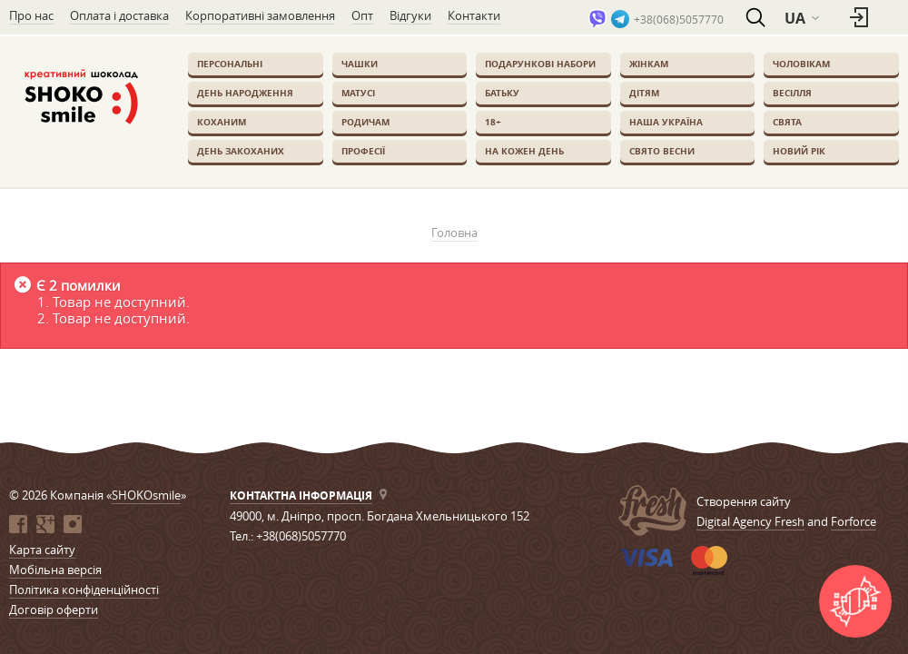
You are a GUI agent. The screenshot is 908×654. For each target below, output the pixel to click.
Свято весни (662, 150)
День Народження (245, 92)
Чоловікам (801, 63)
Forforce (853, 521)
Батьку (502, 92)
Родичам (365, 121)
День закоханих (240, 150)
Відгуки (410, 15)
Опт (362, 15)
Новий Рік (799, 150)
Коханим (221, 121)
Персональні (229, 63)
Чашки (359, 63)
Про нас (31, 15)
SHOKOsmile (146, 495)
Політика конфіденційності (84, 589)
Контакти (474, 15)
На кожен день (524, 150)
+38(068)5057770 (679, 19)
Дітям (644, 92)
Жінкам (648, 63)
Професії (363, 150)
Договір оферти (53, 609)
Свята (787, 121)
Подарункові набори (540, 63)
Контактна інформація (301, 495)
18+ (493, 121)
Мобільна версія (55, 569)
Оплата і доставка (119, 15)
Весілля (792, 92)
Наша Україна (666, 121)
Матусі (358, 92)
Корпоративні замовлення (260, 15)
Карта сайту (42, 549)
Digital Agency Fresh (750, 521)
